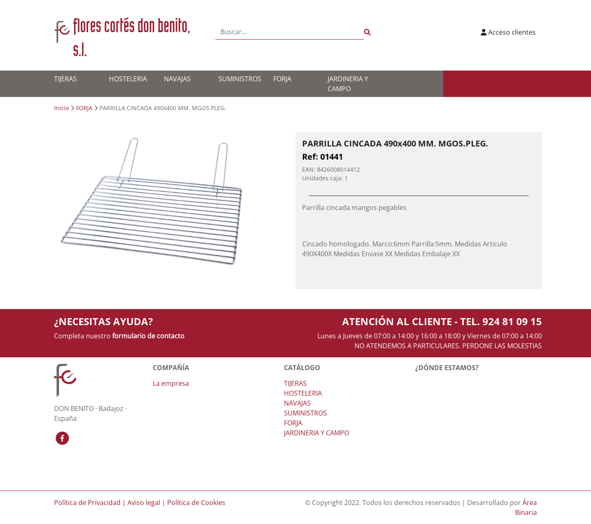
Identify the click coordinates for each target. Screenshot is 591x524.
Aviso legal (144, 502)
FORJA (282, 78)
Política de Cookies (196, 502)
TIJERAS (65, 78)
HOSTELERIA (128, 78)
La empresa (171, 383)
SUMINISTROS (239, 78)
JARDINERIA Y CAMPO (316, 432)
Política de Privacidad (87, 502)
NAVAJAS (177, 78)
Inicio (61, 108)
